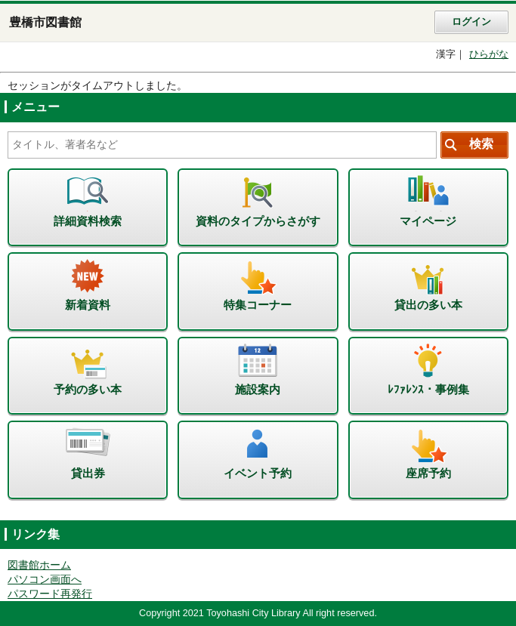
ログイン (471, 22)
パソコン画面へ (45, 579)
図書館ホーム (39, 565)
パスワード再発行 (50, 594)
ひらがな (488, 54)
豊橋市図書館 (45, 22)
